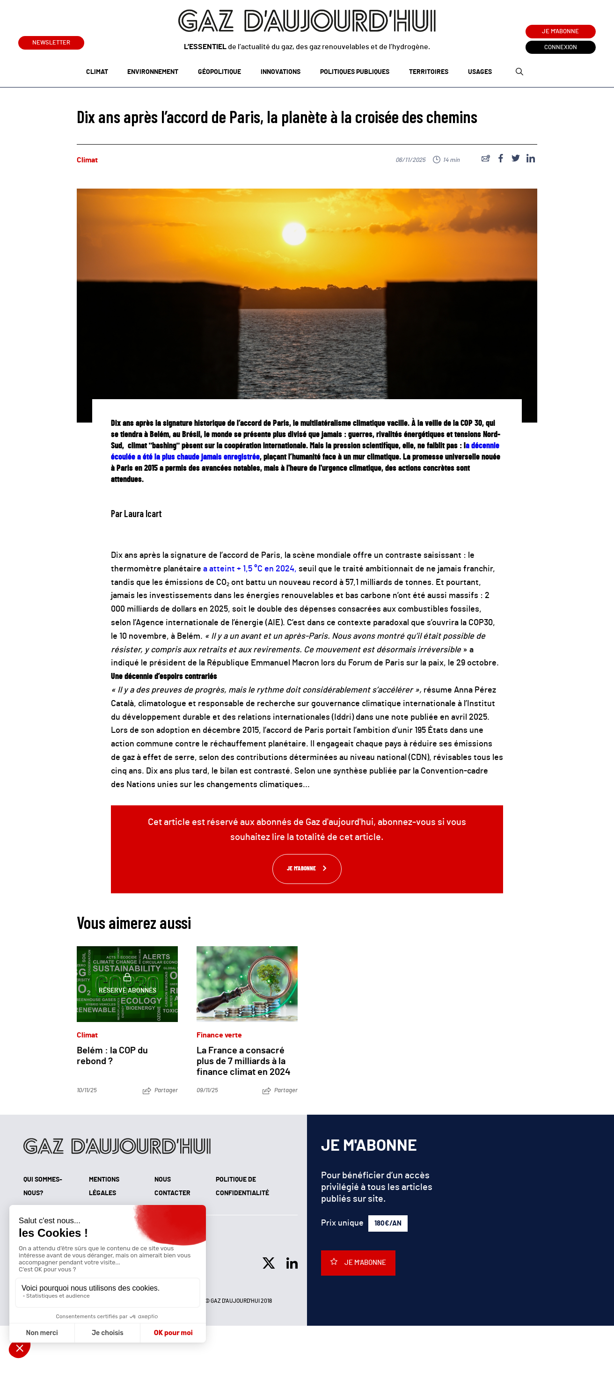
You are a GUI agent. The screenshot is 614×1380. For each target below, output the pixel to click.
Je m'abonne (560, 32)
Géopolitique (219, 72)
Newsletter (51, 41)
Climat (97, 72)
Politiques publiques (354, 72)
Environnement (152, 72)
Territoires (428, 72)
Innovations (280, 72)
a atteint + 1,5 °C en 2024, (250, 569)
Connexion (560, 47)
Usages (480, 72)
